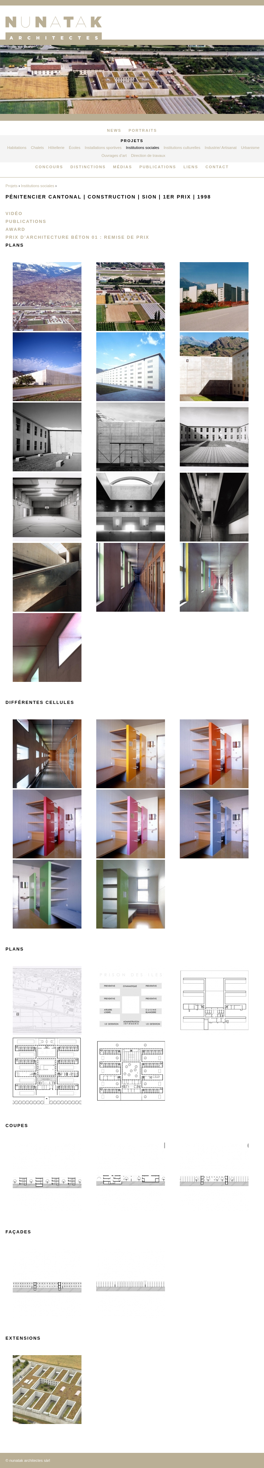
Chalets (37, 148)
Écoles (74, 148)
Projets (132, 141)
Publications (157, 167)
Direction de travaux (148, 155)
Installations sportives (103, 148)
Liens (191, 167)
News (114, 130)
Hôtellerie (56, 148)
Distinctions (88, 167)
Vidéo (14, 213)
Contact (217, 167)
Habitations (16, 148)
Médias (122, 167)
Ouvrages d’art (113, 155)
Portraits (143, 130)
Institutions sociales (142, 148)
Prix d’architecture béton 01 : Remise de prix (77, 237)
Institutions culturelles (182, 148)
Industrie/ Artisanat (221, 148)
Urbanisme (250, 148)
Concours (49, 167)
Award (15, 229)
